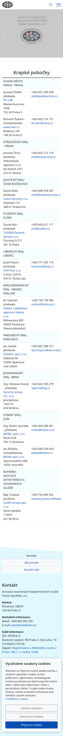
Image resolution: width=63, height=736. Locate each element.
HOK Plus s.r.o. (12, 270)
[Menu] (58, 4)
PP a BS (8, 100)
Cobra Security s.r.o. (15, 199)
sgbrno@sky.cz (40, 388)
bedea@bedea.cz (42, 453)
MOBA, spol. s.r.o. (14, 434)
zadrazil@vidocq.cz (43, 304)
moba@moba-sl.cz (43, 430)
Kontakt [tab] (31, 555)
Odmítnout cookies (31, 716)
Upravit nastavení (31, 708)
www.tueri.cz (11, 127)
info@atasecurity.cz (43, 157)
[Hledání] (51, 5)
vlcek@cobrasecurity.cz (45, 195)
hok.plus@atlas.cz (42, 266)
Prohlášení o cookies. (17, 698)
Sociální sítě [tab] (31, 570)
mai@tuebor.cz (40, 228)
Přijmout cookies (31, 725)
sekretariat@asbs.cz (23, 625)
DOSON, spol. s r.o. (15, 354)
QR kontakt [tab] (32, 563)
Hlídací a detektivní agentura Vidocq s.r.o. (15, 312)
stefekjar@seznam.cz (44, 96)
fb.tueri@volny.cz (42, 123)
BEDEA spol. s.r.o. (14, 457)
